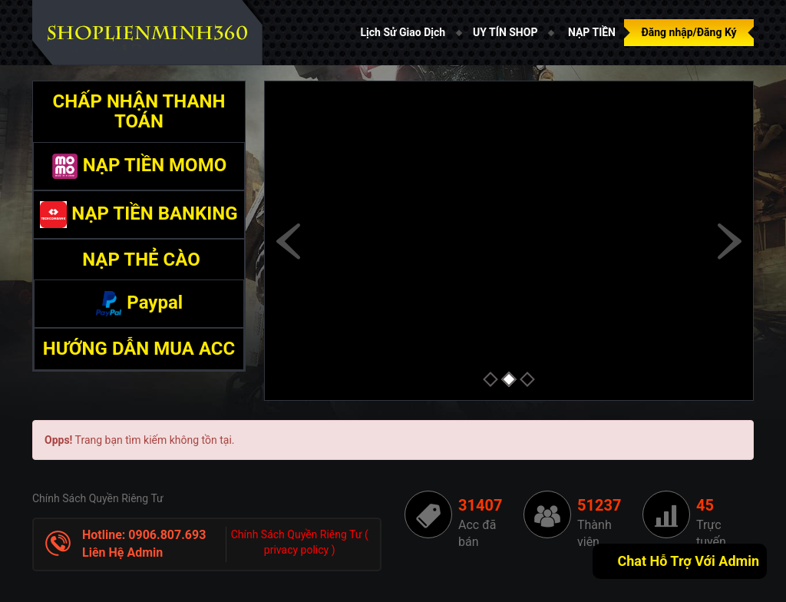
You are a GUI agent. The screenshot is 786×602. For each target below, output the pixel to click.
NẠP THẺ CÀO (139, 259)
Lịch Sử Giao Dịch (403, 32)
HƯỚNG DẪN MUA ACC (139, 348)
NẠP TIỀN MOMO (138, 165)
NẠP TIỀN (592, 32)
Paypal (139, 302)
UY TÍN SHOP (505, 32)
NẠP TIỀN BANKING (138, 213)
